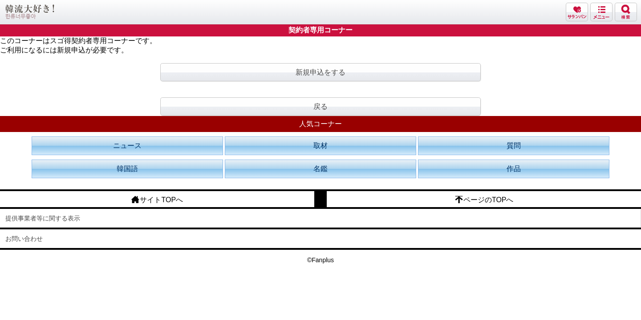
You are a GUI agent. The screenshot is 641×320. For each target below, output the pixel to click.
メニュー (601, 12)
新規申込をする (320, 72)
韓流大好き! (29, 12)
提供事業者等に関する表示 (42, 218)
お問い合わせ (24, 238)
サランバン (577, 12)
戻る (320, 106)
